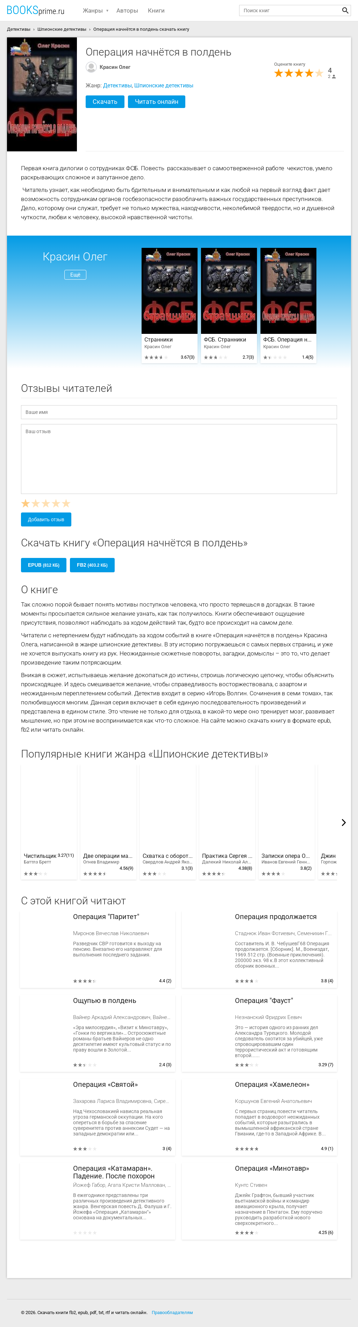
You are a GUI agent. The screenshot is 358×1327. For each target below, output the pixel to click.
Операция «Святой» (105, 1085)
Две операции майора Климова (108, 859)
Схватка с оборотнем (168, 859)
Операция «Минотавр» (272, 1168)
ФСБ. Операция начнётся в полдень (288, 340)
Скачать (105, 101)
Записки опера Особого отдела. (287, 859)
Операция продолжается (276, 917)
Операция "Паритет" (106, 917)
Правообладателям (172, 1312)
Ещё (75, 275)
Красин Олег (115, 67)
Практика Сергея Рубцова (227, 859)
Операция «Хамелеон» (272, 1085)
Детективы (117, 85)
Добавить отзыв (46, 519)
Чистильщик (40, 859)
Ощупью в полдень (104, 1001)
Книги (156, 10)
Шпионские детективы (163, 85)
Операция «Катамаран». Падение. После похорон (114, 1172)
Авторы (127, 10)
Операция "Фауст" (264, 1001)
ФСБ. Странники (225, 340)
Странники (158, 340)
